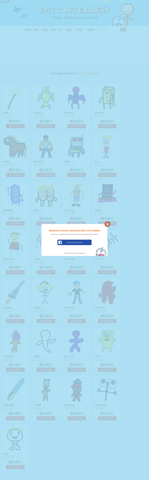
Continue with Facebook (70, 242)
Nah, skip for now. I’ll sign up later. (74, 253)
